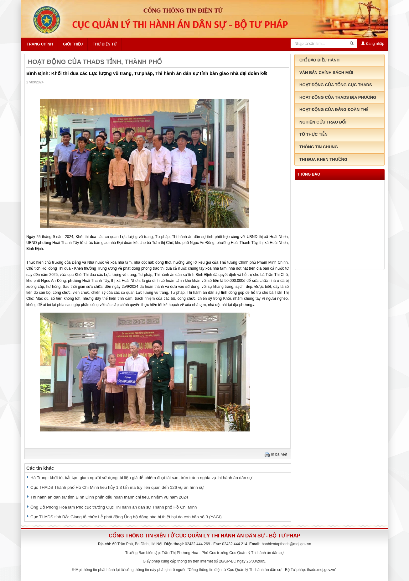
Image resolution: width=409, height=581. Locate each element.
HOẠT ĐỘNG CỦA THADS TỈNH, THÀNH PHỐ (95, 61)
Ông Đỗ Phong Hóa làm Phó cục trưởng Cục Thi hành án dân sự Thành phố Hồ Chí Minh (113, 507)
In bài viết (279, 454)
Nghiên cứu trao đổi (322, 122)
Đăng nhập (372, 43)
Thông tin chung (318, 147)
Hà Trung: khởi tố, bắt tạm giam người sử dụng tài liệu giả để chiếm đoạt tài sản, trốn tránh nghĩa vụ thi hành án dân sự (141, 477)
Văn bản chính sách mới (326, 72)
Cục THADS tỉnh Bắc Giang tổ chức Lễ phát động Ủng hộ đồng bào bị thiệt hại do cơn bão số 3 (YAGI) (126, 517)
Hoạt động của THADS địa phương (337, 97)
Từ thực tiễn (313, 134)
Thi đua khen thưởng (323, 159)
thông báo (308, 174)
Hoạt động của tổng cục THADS (335, 84)
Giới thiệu (73, 44)
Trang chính (40, 44)
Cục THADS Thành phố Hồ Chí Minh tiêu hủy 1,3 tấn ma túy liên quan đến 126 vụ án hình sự (117, 487)
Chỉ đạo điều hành (319, 60)
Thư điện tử (104, 44)
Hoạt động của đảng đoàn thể (333, 109)
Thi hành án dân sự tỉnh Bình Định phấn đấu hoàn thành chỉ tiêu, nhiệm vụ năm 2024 (109, 497)
